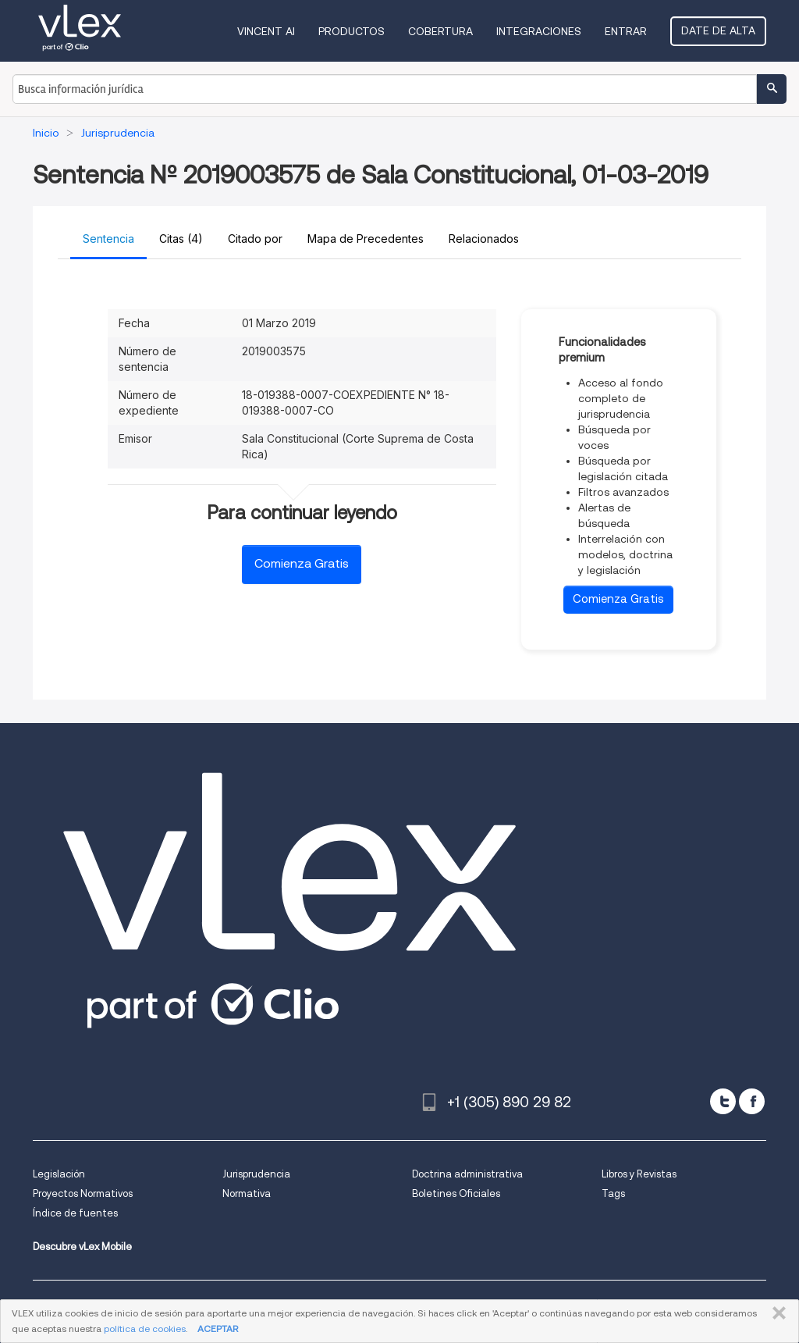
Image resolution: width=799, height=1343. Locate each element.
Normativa (246, 1193)
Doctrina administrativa (467, 1174)
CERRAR (776, 1313)
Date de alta (718, 30)
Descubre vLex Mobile (82, 1246)
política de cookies (145, 1328)
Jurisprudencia (256, 1174)
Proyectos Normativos (83, 1193)
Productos (351, 31)
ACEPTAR (217, 1328)
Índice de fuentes (75, 1213)
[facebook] (752, 1101)
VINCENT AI (266, 31)
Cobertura (440, 31)
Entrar (626, 31)
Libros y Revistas (639, 1174)
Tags (613, 1193)
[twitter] (723, 1101)
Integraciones (538, 31)
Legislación (59, 1174)
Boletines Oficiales (456, 1193)
